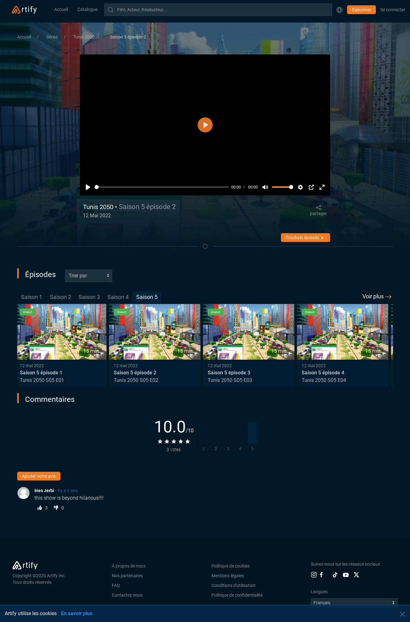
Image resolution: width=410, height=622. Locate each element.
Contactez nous (127, 595)
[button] (339, 10)
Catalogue (87, 9)
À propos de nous (129, 565)
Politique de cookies (230, 565)
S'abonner (361, 9)
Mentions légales (227, 575)
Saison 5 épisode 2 (128, 36)
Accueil (61, 9)
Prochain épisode (305, 238)
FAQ (116, 585)
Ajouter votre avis (39, 476)
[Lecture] (88, 187)
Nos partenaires (127, 575)
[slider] (162, 187)
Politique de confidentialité (236, 595)
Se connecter (392, 9)
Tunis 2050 (84, 36)
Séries (52, 36)
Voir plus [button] (377, 296)
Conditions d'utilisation (233, 585)
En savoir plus (76, 613)
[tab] (31, 297)
